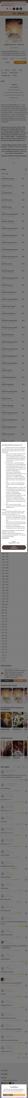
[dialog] (14, 549)
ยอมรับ (8, 1095)
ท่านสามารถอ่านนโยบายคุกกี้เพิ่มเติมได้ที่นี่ (15, 1091)
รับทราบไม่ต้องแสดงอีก (14, 547)
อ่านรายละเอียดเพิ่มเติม (19, 1095)
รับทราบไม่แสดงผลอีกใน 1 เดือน (14, 542)
